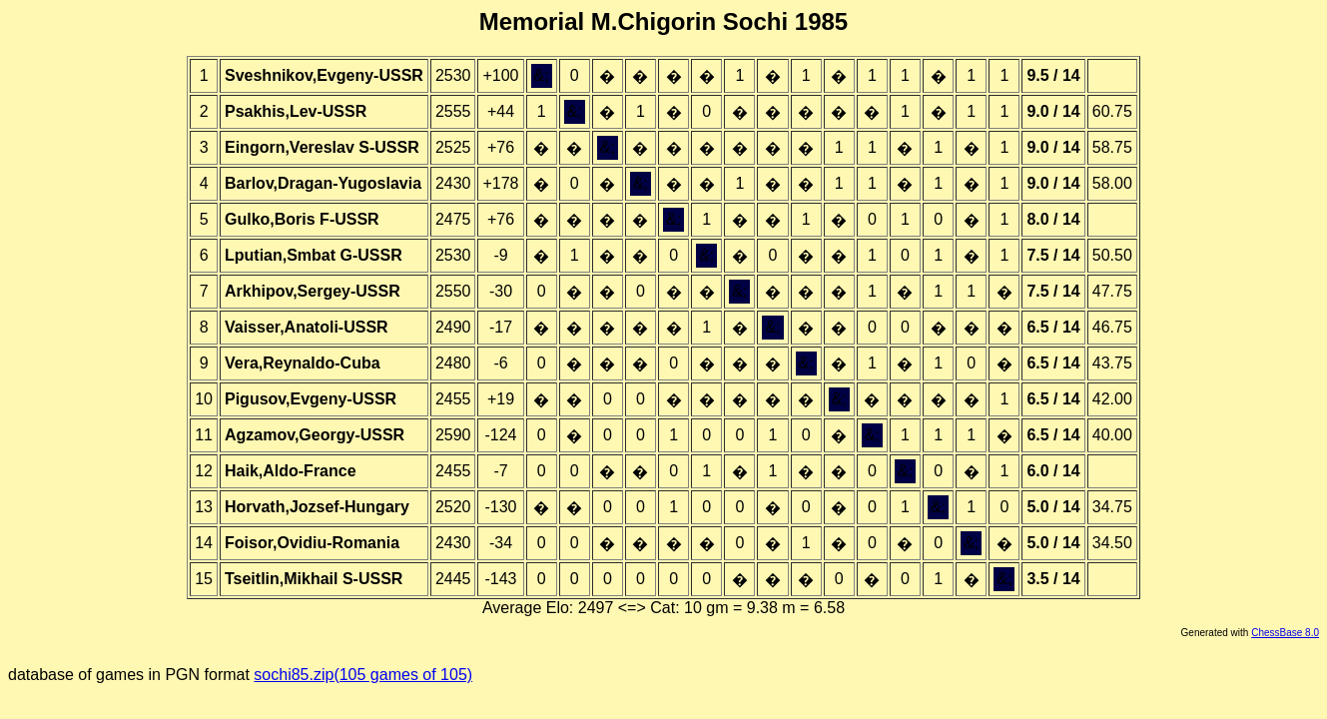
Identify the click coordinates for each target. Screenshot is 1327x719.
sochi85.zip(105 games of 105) (363, 674)
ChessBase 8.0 (1285, 632)
